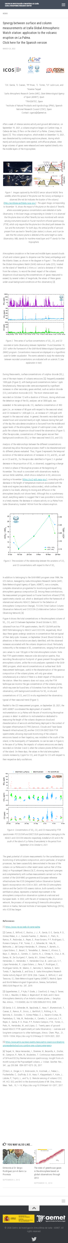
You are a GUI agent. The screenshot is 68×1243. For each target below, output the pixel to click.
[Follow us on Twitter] (34, 1239)
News (5, 13)
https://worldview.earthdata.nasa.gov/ (20, 203)
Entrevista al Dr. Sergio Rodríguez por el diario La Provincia (14, 1171)
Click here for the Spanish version (25, 42)
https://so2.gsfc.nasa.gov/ (35, 479)
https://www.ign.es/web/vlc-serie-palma (22, 927)
